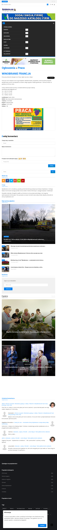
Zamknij (42, 525)
